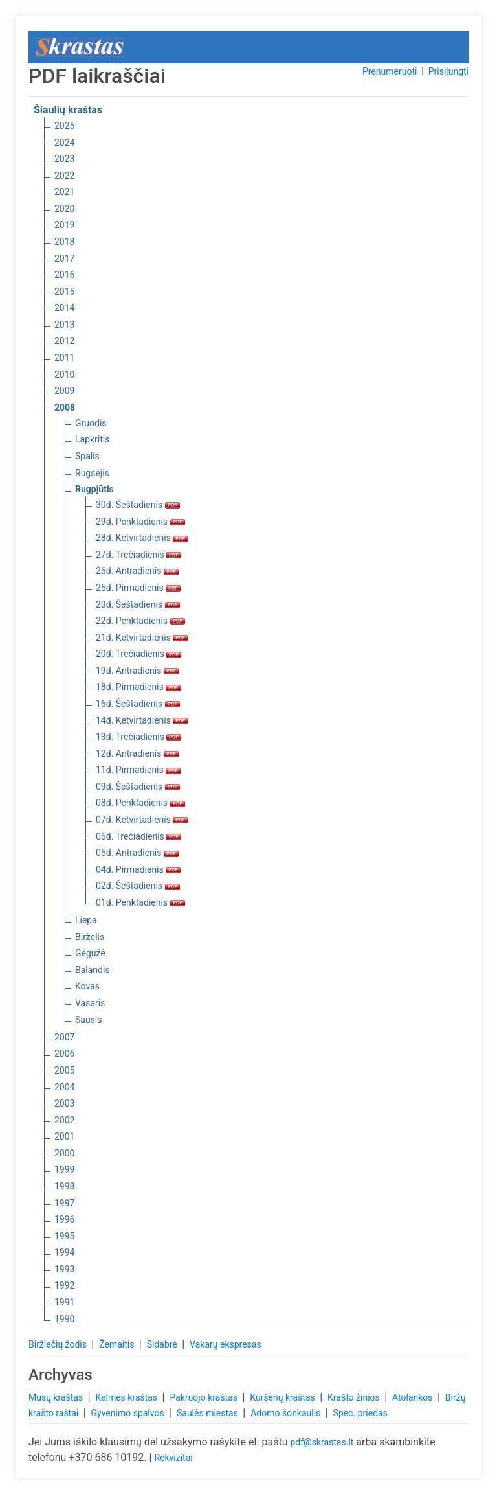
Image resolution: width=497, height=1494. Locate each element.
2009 (64, 390)
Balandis (92, 970)
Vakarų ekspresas (225, 1344)
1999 (64, 1169)
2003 (64, 1103)
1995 (64, 1236)
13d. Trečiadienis (138, 736)
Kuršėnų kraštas (283, 1397)
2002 (64, 1120)
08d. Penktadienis (140, 803)
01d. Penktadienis (140, 902)
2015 (64, 291)
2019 (64, 225)
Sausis (88, 1020)
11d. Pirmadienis (138, 769)
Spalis (87, 456)
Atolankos (413, 1397)
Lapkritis (92, 439)
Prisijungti (448, 71)
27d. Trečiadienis (138, 554)
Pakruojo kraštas (204, 1397)
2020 (64, 208)
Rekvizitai (173, 1458)
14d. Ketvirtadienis (142, 720)
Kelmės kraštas (127, 1397)
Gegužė (90, 953)
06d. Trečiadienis (138, 836)
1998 (64, 1186)
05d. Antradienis (137, 852)
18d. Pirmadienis (138, 687)
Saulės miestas (208, 1413)
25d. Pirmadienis (138, 587)
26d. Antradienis (137, 571)
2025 (64, 126)
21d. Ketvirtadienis (142, 637)
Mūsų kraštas (56, 1397)
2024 (64, 142)
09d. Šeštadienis (138, 786)
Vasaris (90, 1003)
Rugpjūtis (94, 489)
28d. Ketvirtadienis (142, 538)
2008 (64, 407)
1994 (64, 1252)
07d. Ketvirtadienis (142, 819)
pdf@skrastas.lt (321, 1442)
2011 (64, 357)
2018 (64, 241)
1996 (64, 1219)
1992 (64, 1285)
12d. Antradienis (137, 753)
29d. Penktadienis (140, 521)
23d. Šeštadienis (138, 604)
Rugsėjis (92, 473)
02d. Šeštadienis (138, 885)
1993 (64, 1269)
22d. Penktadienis (140, 620)
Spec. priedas (360, 1413)
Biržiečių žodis (58, 1344)
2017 (64, 258)
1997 (64, 1203)
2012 (64, 341)
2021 (64, 192)
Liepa (86, 920)
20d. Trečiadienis (138, 654)
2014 (64, 308)
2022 (64, 175)
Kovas (87, 986)
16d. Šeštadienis (138, 703)
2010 (64, 374)
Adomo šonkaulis (286, 1413)
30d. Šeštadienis (138, 505)
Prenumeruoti (389, 71)
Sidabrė (163, 1344)
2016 (64, 275)
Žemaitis (118, 1344)
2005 (64, 1070)
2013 (64, 324)
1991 (64, 1302)
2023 (64, 159)
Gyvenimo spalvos (129, 1413)
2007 (64, 1037)
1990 (64, 1319)
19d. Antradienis (137, 670)
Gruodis (91, 423)
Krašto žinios (354, 1397)
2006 (64, 1053)
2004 (64, 1087)
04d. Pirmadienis (138, 869)
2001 (64, 1136)
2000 (64, 1153)
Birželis (89, 937)
